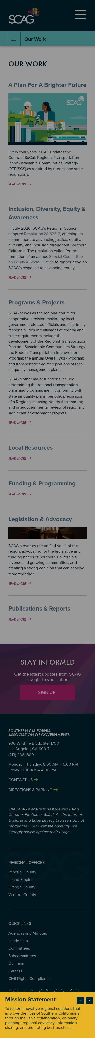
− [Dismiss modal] (80, 1000)
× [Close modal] (89, 1000)
